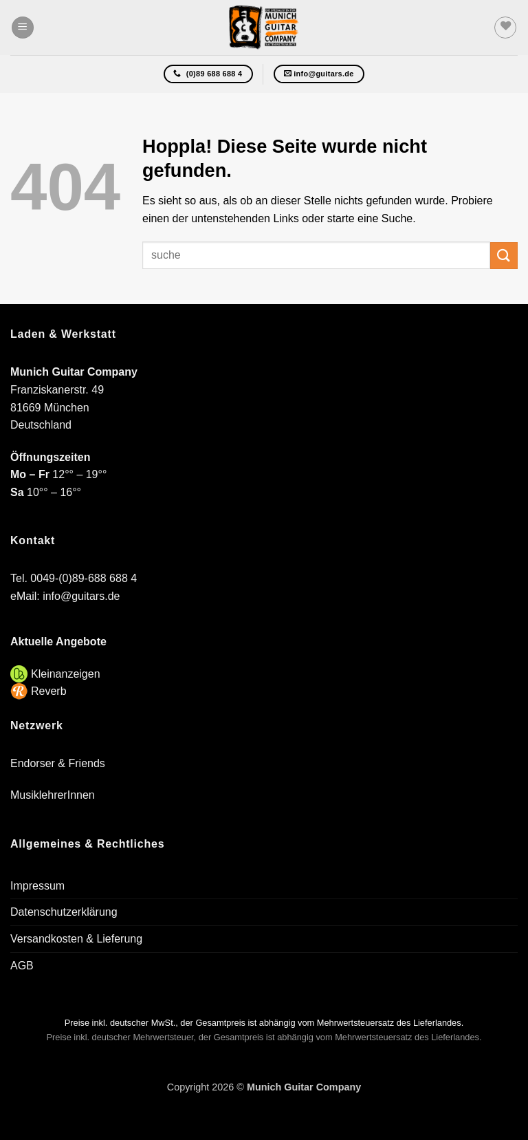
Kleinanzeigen (65, 674)
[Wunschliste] (505, 28)
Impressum (37, 886)
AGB (22, 965)
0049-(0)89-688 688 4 (83, 578)
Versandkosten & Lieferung (76, 939)
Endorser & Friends (57, 763)
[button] (23, 28)
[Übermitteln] (504, 255)
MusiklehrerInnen (52, 795)
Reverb (49, 691)
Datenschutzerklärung (64, 912)
